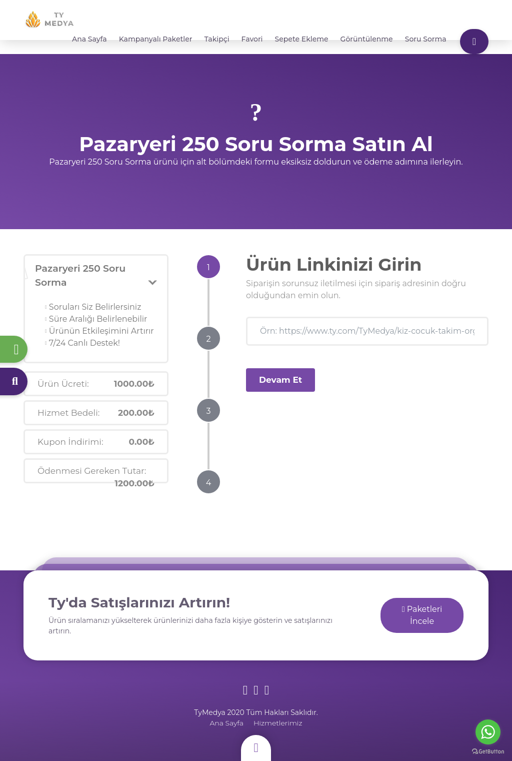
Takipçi (217, 39)
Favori (252, 39)
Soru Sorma (425, 39)
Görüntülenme (366, 39)
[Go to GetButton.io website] (488, 751)
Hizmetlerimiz (278, 722)
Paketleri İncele (422, 615)
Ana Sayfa (89, 39)
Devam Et (280, 380)
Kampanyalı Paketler (155, 39)
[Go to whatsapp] (488, 731)
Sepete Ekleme (301, 39)
